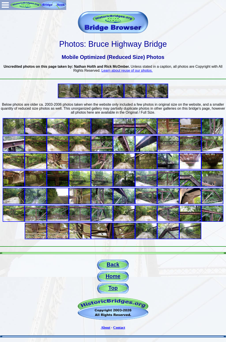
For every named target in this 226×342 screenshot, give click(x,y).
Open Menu (5, 5)
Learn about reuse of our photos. (127, 70)
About (105, 327)
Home (113, 276)
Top (113, 288)
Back (113, 264)
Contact (119, 327)
